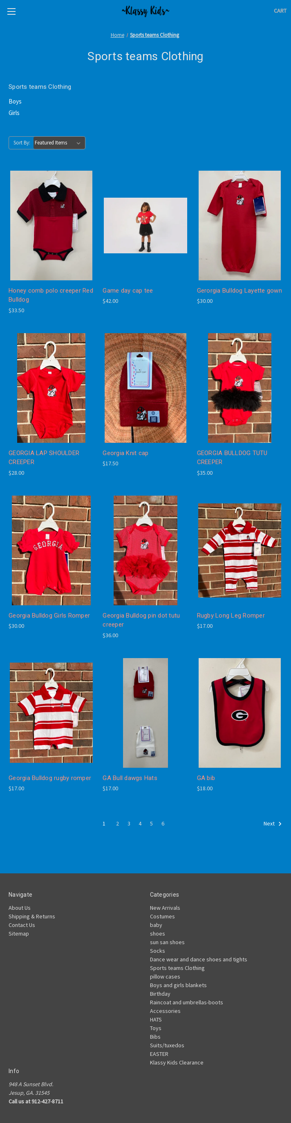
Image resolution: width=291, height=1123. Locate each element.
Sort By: (21, 142)
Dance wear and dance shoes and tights (198, 959)
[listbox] (59, 143)
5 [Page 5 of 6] (151, 823)
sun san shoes (167, 942)
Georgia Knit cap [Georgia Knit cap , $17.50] (125, 453)
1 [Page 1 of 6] (104, 823)
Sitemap (19, 933)
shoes (157, 933)
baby (156, 925)
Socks (157, 950)
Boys (15, 101)
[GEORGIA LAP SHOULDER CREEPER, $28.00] (51, 388)
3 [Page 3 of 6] (129, 823)
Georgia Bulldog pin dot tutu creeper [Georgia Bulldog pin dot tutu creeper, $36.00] (141, 620)
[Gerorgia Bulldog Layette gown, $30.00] (239, 225)
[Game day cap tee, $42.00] (145, 225)
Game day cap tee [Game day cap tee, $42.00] (128, 290)
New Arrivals (165, 907)
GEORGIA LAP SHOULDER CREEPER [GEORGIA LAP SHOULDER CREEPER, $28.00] (44, 457)
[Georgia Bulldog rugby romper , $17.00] (51, 713)
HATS (156, 1019)
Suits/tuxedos (167, 1045)
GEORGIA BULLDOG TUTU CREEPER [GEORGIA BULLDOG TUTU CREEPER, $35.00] (232, 457)
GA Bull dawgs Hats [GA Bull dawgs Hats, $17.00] (130, 778)
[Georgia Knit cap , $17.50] (145, 388)
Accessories (165, 1011)
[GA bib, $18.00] (239, 713)
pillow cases (165, 976)
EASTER (159, 1054)
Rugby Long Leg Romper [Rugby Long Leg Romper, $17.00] (231, 615)
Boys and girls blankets (178, 985)
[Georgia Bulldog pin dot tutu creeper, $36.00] (145, 550)
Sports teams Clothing (177, 968)
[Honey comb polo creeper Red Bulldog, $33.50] (51, 225)
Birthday (160, 993)
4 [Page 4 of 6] (140, 823)
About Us (20, 907)
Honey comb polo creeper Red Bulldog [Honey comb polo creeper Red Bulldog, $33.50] (51, 295)
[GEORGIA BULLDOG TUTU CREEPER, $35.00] (239, 388)
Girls (14, 113)
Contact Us (22, 925)
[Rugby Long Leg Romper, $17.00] (239, 550)
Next (273, 824)
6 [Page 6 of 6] (162, 823)
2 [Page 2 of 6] (117, 823)
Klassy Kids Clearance (177, 1062)
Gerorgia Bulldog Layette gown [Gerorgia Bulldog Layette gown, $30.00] (239, 290)
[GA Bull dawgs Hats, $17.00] (145, 713)
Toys (155, 1028)
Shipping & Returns (32, 916)
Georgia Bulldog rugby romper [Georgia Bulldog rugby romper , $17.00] (50, 778)
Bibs (155, 1036)
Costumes (162, 916)
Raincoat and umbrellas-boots (186, 1002)
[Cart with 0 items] (280, 11)
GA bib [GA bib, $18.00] (206, 778)
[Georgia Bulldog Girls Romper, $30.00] (51, 550)
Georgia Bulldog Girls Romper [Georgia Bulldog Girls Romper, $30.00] (49, 615)
